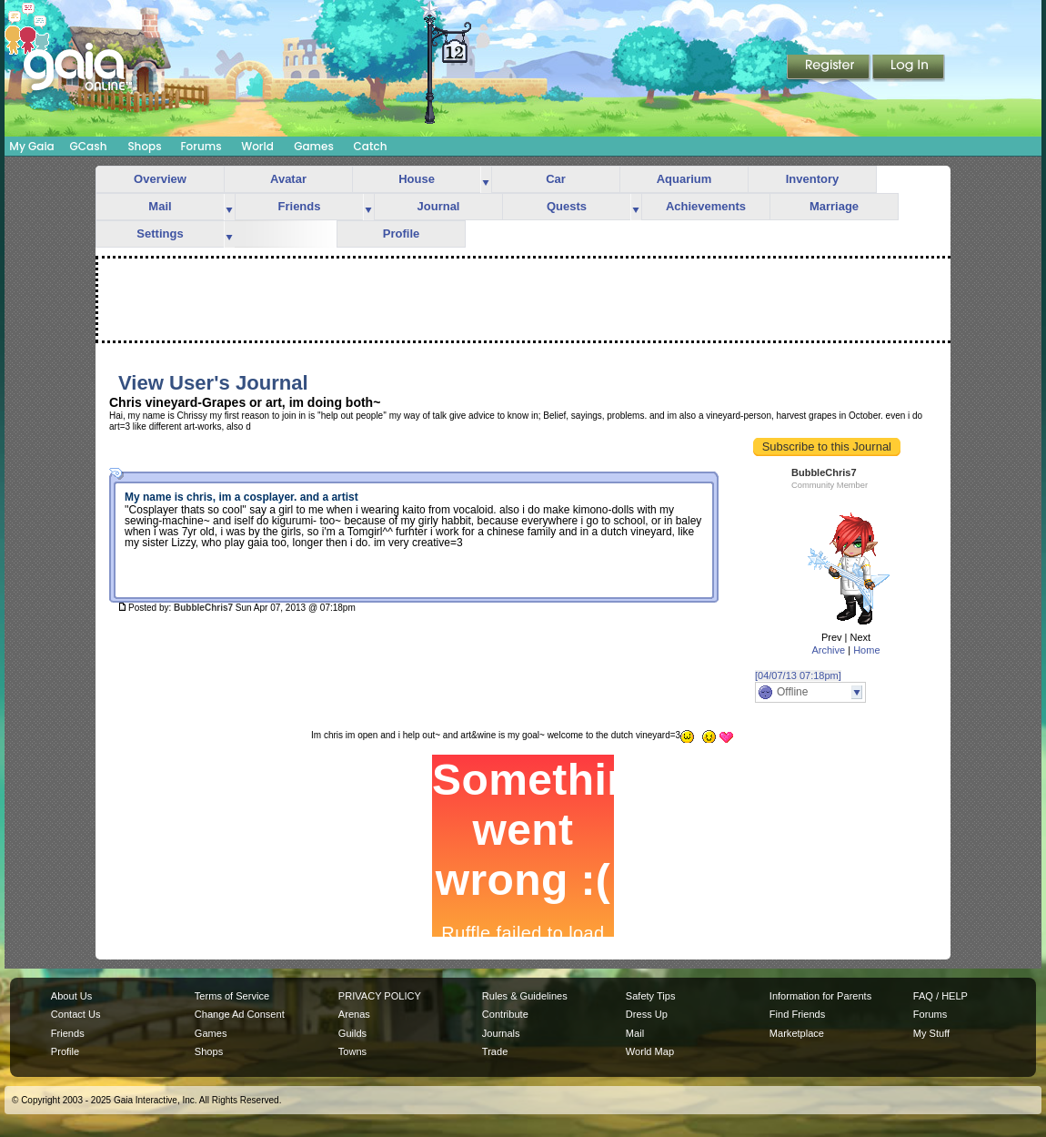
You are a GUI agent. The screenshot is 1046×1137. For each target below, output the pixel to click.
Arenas (354, 1014)
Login (908, 68)
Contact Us (76, 1014)
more (485, 180)
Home (866, 650)
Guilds (352, 1033)
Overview (160, 179)
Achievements (706, 206)
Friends (299, 206)
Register (829, 68)
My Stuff (931, 1033)
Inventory (813, 179)
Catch (370, 146)
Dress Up (647, 1014)
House (416, 179)
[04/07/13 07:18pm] (798, 675)
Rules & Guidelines (525, 995)
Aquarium (684, 179)
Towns (352, 1051)
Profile (401, 233)
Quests (567, 206)
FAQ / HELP (940, 995)
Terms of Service (232, 995)
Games (314, 146)
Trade (495, 1051)
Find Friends (797, 1014)
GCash (88, 146)
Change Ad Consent (240, 1014)
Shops (144, 146)
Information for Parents (820, 995)
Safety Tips (651, 995)
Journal (438, 206)
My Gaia (31, 146)
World (257, 146)
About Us (71, 995)
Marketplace (796, 1033)
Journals (501, 1033)
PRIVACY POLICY (379, 995)
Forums (200, 146)
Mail (159, 206)
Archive (828, 650)
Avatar (288, 179)
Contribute (505, 1014)
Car (556, 179)
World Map (650, 1051)
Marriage (834, 206)
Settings (159, 233)
